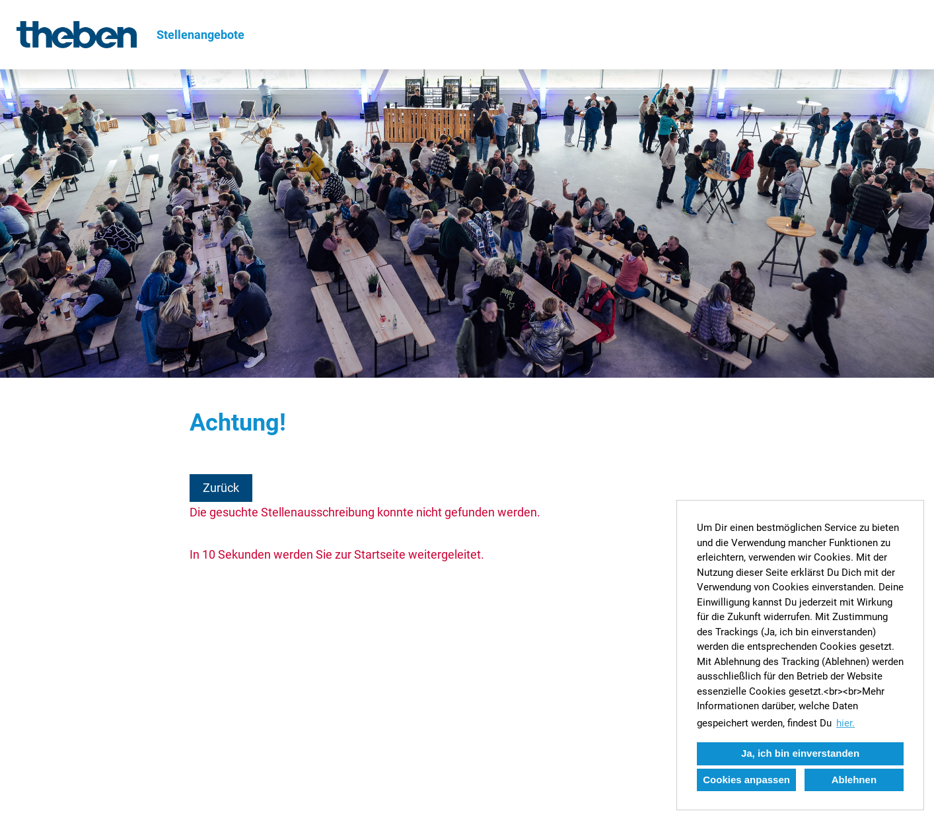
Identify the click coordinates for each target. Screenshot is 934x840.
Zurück (221, 488)
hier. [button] (845, 723)
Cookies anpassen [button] (746, 779)
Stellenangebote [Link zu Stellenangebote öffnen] (200, 35)
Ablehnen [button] (854, 779)
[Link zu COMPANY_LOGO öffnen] (77, 34)
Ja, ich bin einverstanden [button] (800, 753)
